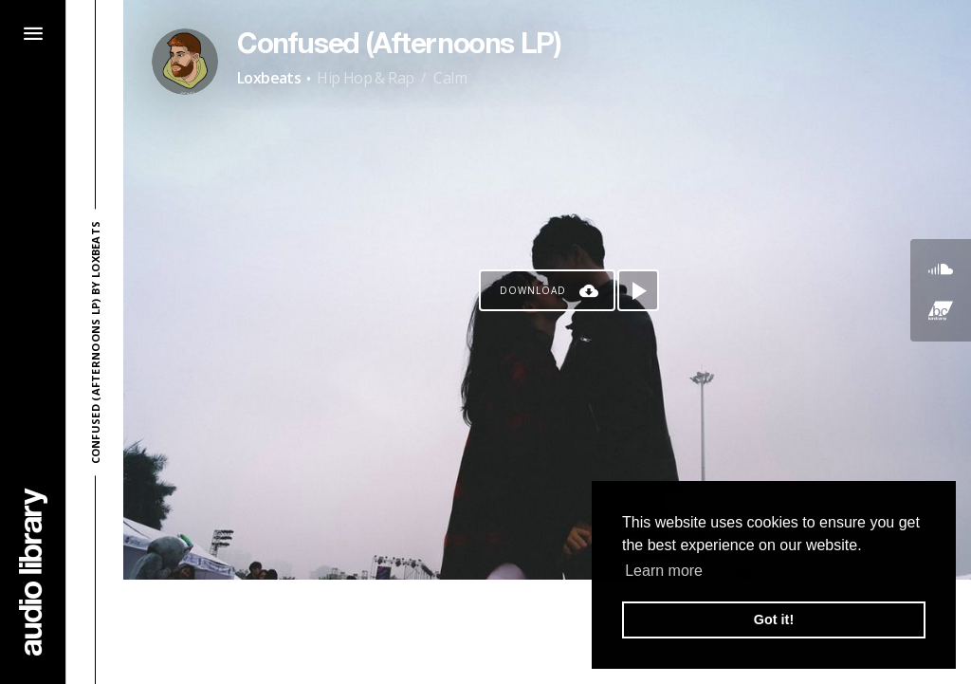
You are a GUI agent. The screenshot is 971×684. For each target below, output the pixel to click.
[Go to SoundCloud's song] (940, 269)
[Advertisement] (547, 632)
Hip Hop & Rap (365, 77)
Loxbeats (269, 77)
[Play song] (638, 290)
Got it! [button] (774, 619)
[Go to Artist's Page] (185, 61)
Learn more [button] (664, 571)
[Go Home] (33, 572)
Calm (450, 77)
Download (533, 290)
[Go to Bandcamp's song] (940, 311)
